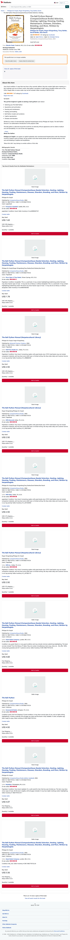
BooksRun (9, 784)
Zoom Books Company (12, 639)
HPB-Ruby (9, 494)
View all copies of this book (12, 68)
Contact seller (6, 214)
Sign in (61, 2)
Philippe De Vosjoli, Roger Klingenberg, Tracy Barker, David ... (24, 10)
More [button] (6, 131)
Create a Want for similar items (26, 61)
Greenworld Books (11, 710)
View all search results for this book (35, 898)
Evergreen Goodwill (12, 206)
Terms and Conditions (59, 931)
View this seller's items (10, 61)
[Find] (67, 6)
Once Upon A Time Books (13, 277)
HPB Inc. (8, 565)
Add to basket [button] (35, 233)
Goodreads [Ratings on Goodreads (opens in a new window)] (52, 35)
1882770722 (39, 37)
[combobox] (37, 6)
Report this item (8, 95)
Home (2, 10)
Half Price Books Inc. (12, 350)
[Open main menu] (4, 6)
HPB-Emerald (10, 420)
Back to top (35, 905)
